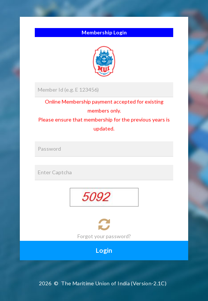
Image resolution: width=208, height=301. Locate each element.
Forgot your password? (104, 236)
